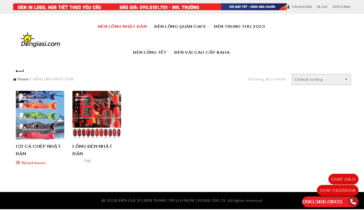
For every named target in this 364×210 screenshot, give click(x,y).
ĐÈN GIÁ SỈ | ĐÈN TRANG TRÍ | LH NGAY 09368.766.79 (172, 201)
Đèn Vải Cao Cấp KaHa (203, 50)
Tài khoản (299, 7)
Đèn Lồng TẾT (149, 52)
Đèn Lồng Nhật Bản (122, 26)
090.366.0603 (322, 202)
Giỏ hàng (341, 7)
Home (23, 79)
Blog (322, 7)
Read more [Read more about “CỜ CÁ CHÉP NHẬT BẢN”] (31, 163)
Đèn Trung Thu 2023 (241, 24)
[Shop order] (321, 79)
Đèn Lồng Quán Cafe (182, 24)
